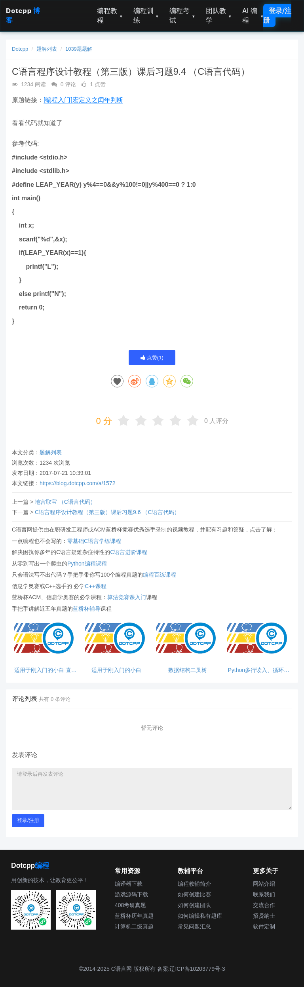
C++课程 (95, 586)
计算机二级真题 (134, 926)
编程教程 (109, 15)
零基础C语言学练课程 (94, 541)
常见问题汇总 (194, 926)
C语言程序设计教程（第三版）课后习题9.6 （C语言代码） (107, 512)
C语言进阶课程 (128, 552)
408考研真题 (130, 905)
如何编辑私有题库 (200, 916)
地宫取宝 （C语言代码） (65, 502)
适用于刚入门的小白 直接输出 (45, 670)
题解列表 (46, 49)
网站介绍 (264, 884)
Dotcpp (20, 49)
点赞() (152, 358)
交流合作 (264, 905)
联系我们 (264, 894)
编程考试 (182, 15)
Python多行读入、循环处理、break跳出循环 (258, 670)
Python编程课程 (87, 563)
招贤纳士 (264, 916)
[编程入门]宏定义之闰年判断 (83, 100)
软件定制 (264, 926)
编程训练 (146, 15)
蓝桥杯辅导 (87, 608)
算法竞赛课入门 (126, 597)
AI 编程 (252, 15)
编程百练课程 (159, 574)
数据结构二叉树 (187, 670)
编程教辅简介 (194, 884)
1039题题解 (78, 49)
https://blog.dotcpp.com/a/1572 (77, 483)
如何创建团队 (194, 905)
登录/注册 (277, 15)
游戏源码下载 (131, 894)
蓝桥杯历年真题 (134, 916)
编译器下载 (128, 884)
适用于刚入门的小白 (116, 670)
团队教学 (218, 15)
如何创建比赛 (194, 894)
